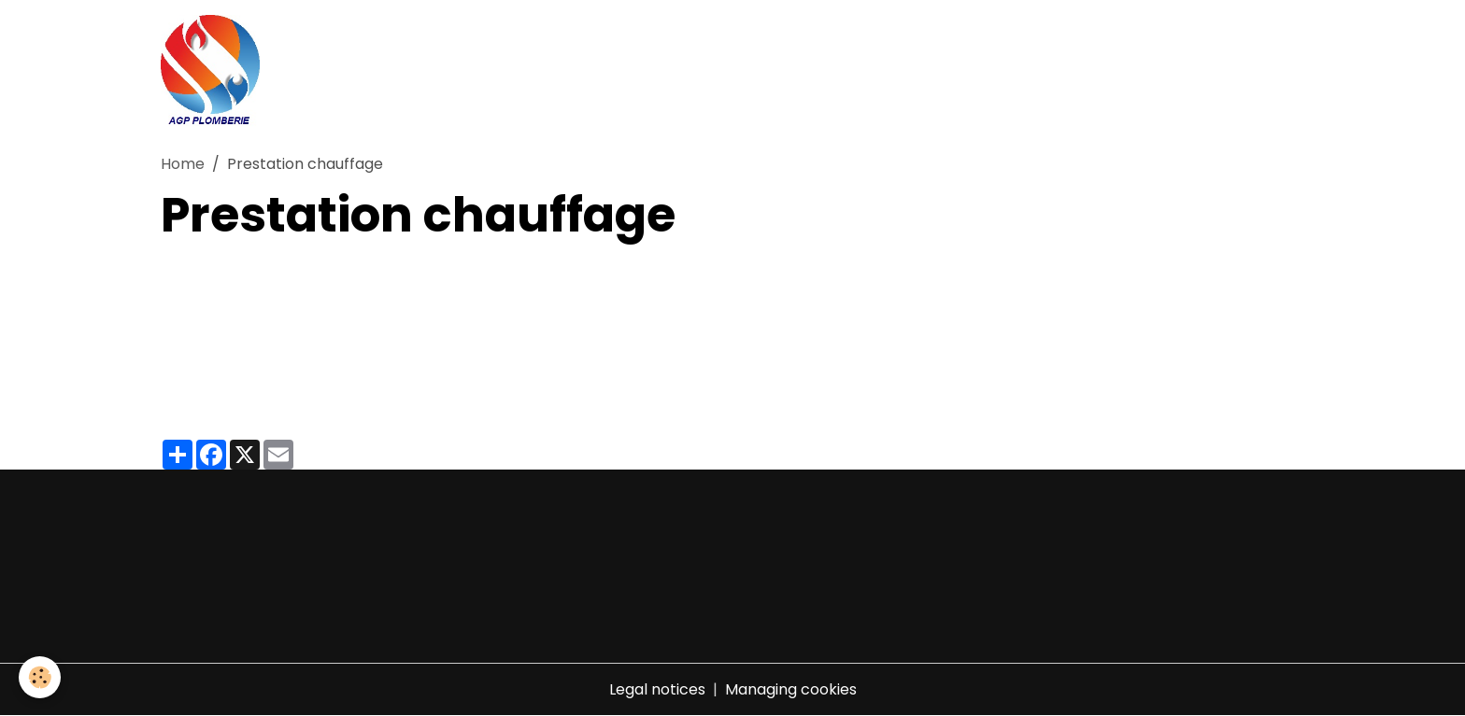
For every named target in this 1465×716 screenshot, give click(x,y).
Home (183, 164)
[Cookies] (40, 677)
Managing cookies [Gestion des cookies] (791, 689)
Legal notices (657, 689)
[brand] (214, 71)
